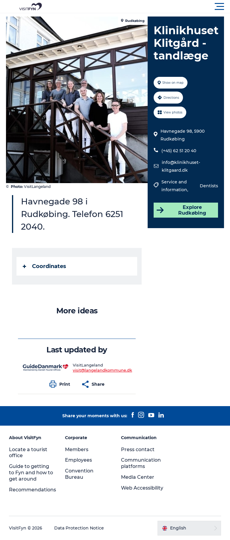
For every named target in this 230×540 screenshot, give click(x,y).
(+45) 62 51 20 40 (178, 150)
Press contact (138, 449)
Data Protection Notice (79, 528)
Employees (78, 460)
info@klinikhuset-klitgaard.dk (181, 166)
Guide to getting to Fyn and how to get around (31, 472)
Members (76, 449)
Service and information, (175, 185)
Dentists (209, 186)
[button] (142, 6)
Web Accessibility (142, 488)
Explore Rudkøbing (180, 210)
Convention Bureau (79, 474)
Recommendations (32, 490)
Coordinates (44, 266)
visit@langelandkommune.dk (102, 370)
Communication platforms (141, 463)
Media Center (137, 477)
